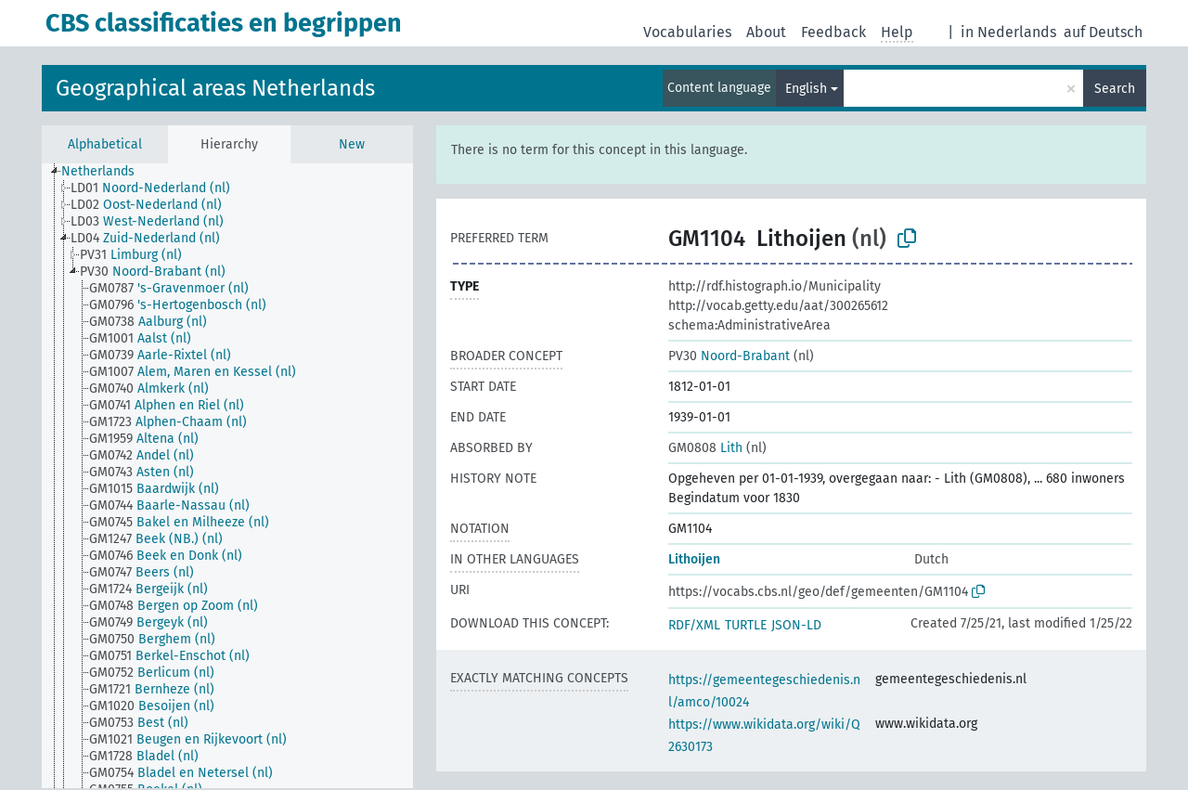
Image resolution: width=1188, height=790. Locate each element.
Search (1114, 89)
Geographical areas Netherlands (215, 88)
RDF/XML (694, 625)
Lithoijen (694, 559)
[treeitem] (105, 171)
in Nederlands (1008, 32)
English (806, 89)
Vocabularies (687, 32)
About (766, 32)
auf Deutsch (1103, 32)
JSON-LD (796, 625)
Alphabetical (105, 144)
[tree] (227, 475)
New (352, 144)
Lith (705, 448)
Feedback (833, 32)
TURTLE (746, 625)
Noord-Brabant (729, 356)
